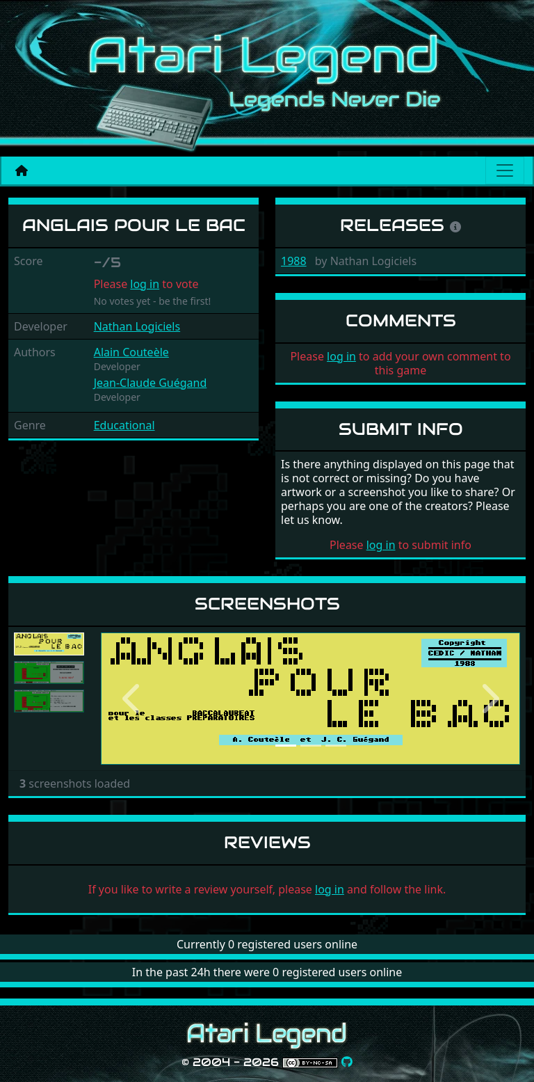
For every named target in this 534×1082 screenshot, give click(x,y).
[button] (132, 699)
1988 (294, 261)
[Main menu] (504, 170)
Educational (124, 425)
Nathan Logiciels (137, 326)
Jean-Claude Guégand (150, 382)
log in (144, 284)
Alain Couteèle (131, 352)
